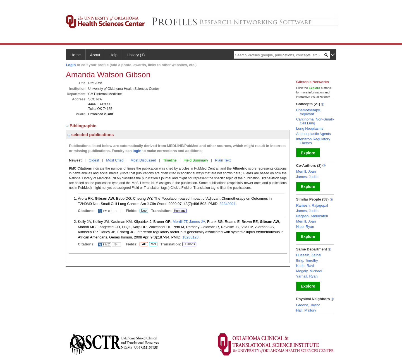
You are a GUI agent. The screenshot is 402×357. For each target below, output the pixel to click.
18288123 (190, 237)
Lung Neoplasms (310, 128)
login (137, 151)
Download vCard (100, 114)
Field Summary (196, 160)
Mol (153, 244)
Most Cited (114, 160)
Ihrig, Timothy (307, 260)
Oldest (94, 160)
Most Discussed (143, 160)
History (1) (136, 55)
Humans (179, 210)
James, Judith (307, 177)
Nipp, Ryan (305, 227)
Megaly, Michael (309, 271)
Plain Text (223, 160)
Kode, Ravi (305, 266)
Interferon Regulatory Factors (313, 141)
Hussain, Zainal (308, 255)
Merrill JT (180, 221)
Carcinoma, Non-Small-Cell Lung (315, 121)
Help (113, 55)
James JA (197, 221)
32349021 (227, 204)
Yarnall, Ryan (307, 276)
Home (75, 55)
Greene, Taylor (308, 305)
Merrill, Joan (306, 171)
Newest (75, 160)
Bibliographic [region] (81, 125)
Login (71, 65)
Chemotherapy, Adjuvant (308, 112)
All (144, 244)
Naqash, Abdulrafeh (312, 216)
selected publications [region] (91, 134)
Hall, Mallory (306, 310)
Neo (144, 211)
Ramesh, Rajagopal (312, 205)
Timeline (170, 160)
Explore (308, 153)
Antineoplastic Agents (313, 134)
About (95, 55)
